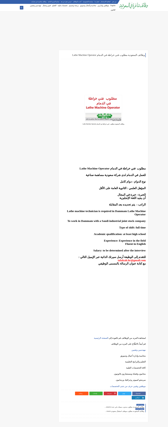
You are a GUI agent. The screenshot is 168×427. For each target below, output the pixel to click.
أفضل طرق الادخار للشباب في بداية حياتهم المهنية (39, 260)
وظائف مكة (48, 141)
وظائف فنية (48, 104)
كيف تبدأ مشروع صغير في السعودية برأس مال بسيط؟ (38, 255)
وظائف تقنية (48, 96)
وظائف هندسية (47, 92)
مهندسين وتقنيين (35, 5)
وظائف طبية (48, 100)
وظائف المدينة (47, 145)
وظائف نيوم (48, 74)
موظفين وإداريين (103, 5)
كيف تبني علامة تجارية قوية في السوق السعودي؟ (38, 269)
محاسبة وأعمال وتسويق (88, 5)
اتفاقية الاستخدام (105, 2)
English (112, 5)
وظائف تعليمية (47, 108)
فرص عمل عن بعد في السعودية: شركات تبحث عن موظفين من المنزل (38, 195)
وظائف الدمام (47, 133)
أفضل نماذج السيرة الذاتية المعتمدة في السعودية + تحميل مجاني (38, 189)
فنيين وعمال (47, 5)
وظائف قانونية (47, 112)
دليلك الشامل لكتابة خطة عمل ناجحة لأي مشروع (38, 265)
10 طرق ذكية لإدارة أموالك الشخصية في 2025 (39, 250)
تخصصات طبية (63, 5)
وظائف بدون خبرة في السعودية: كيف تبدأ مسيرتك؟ (40, 200)
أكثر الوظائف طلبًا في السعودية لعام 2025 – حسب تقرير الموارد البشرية (39, 184)
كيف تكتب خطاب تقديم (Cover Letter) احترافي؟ (38, 179)
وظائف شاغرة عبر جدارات (38, 2)
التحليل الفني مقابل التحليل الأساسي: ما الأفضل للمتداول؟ (38, 230)
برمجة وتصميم (74, 5)
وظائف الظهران (47, 153)
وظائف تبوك (48, 156)
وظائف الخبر (48, 137)
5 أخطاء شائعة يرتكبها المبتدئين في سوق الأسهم (38, 226)
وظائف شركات (47, 59)
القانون (113, 10)
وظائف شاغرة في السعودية (124, 424)
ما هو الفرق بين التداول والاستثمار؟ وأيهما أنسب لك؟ (38, 215)
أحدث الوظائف (77, 2)
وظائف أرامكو (47, 63)
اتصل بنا (97, 2)
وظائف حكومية (47, 70)
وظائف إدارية (48, 88)
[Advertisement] (84, 31)
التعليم (54, 5)
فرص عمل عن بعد (66, 2)
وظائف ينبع (48, 160)
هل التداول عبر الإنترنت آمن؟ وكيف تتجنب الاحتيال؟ (40, 236)
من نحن (114, 2)
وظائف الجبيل (47, 149)
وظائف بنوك (48, 66)
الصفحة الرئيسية (101, 338)
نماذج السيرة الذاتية (53, 2)
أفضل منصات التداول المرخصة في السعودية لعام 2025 (38, 221)
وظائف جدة (48, 129)
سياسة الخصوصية (88, 2)
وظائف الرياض (47, 126)
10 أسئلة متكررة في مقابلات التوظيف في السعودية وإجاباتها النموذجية (40, 174)
